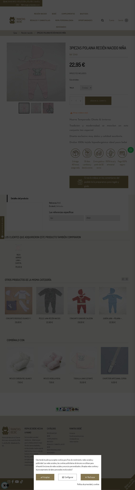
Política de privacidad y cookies (88, 484)
